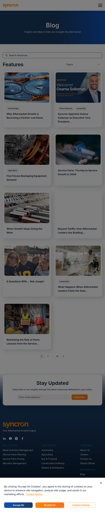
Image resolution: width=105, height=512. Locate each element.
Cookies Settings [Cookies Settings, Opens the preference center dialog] (81, 505)
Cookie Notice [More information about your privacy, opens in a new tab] (34, 494)
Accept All (18, 505)
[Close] (101, 483)
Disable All (49, 505)
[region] (52, 495)
